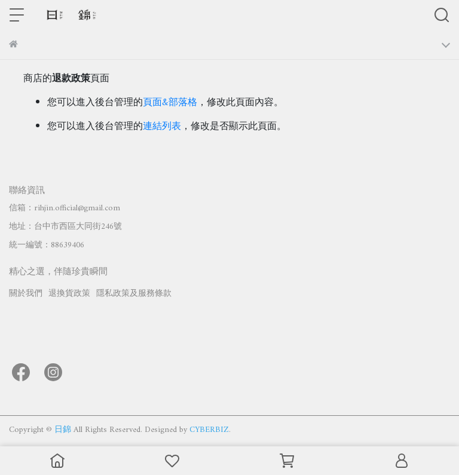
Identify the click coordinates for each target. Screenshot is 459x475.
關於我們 (25, 293)
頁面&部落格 (170, 102)
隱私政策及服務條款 (134, 293)
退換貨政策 (69, 293)
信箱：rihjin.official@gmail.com (64, 208)
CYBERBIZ (209, 429)
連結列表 (162, 126)
